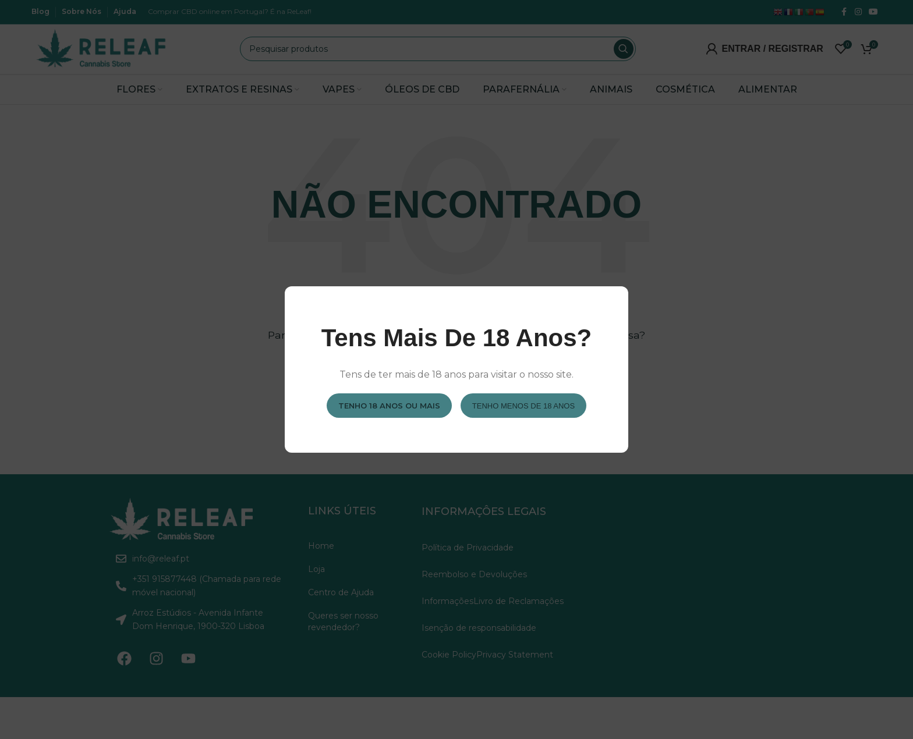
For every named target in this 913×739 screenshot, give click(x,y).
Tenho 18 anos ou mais (389, 405)
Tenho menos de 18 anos (523, 405)
